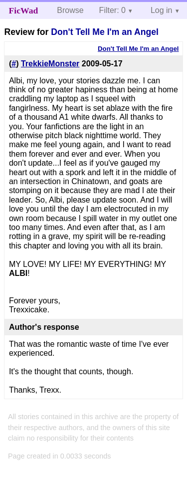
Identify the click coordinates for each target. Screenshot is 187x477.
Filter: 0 (112, 10)
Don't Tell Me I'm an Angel (105, 32)
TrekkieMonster (50, 63)
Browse (70, 10)
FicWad (23, 10)
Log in (162, 10)
